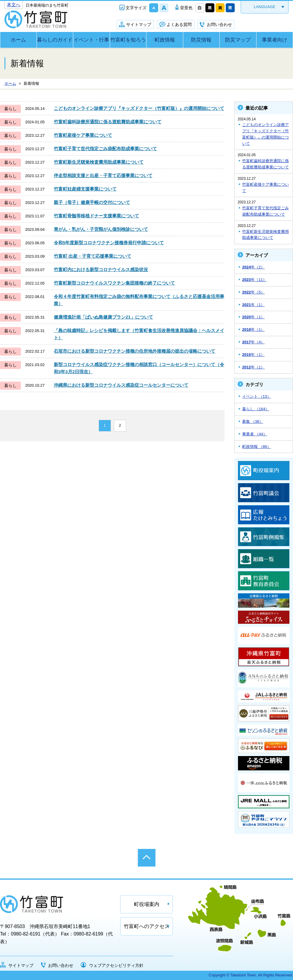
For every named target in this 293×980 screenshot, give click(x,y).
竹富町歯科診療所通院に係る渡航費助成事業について (107, 121)
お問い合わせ (219, 24)
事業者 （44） (254, 434)
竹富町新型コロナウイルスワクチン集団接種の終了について (114, 282)
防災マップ (238, 40)
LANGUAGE (264, 6)
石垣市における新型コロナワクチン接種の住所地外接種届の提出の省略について (134, 351)
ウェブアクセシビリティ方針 (116, 965)
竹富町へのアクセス (147, 926)
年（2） (253, 267)
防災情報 (201, 40)
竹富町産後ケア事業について (83, 135)
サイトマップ (138, 24)
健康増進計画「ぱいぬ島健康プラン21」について (103, 317)
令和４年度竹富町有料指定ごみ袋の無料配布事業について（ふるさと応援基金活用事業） (139, 300)
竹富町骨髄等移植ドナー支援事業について (96, 215)
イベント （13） (256, 396)
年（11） (254, 279)
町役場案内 (146, 904)
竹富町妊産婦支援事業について (85, 188)
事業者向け (274, 40)
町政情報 (165, 40)
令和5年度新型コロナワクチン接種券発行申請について (109, 242)
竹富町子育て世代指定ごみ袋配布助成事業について (105, 148)
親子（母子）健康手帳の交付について (92, 202)
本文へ (13, 4)
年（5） (253, 292)
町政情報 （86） (256, 446)
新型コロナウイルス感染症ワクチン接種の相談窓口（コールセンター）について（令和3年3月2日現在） (139, 368)
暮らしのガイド (55, 40)
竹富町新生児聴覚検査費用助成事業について (99, 162)
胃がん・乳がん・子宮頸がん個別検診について (101, 229)
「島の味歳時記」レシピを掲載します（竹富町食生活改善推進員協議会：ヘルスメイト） (139, 334)
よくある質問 (179, 24)
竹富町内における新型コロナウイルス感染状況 (101, 269)
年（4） (253, 342)
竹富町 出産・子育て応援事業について (92, 256)
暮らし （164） (255, 409)
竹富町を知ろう (128, 40)
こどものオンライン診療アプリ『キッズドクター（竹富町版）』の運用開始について (139, 108)
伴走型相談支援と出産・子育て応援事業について (103, 175)
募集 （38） (252, 421)
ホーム (18, 40)
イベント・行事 (91, 40)
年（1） (253, 304)
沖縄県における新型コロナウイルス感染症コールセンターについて (121, 385)
